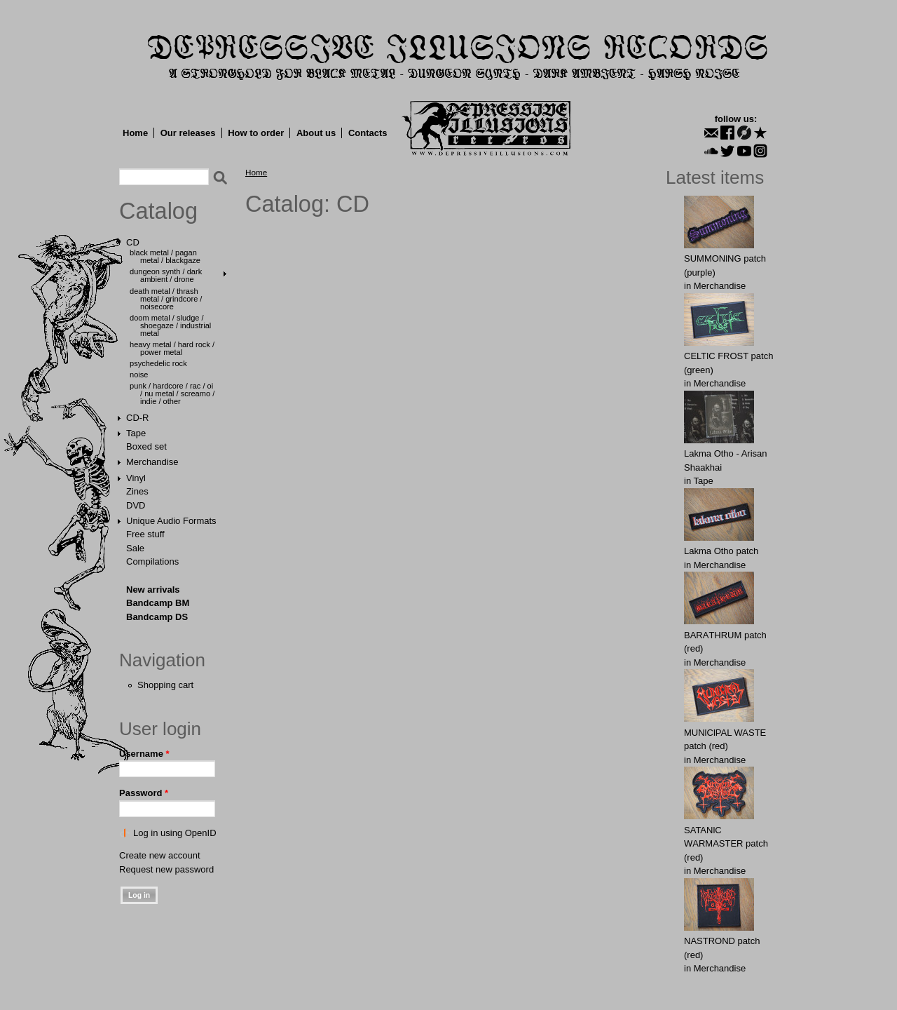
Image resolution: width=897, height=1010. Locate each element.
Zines (137, 491)
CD (132, 242)
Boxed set (146, 446)
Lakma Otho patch (721, 551)
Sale (135, 548)
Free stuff (145, 534)
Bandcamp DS (157, 617)
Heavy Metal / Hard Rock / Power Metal (172, 348)
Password (143, 793)
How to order (256, 133)
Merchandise (152, 462)
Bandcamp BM (157, 603)
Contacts (368, 133)
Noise (139, 374)
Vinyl (136, 478)
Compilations (152, 561)
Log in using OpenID (175, 833)
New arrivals (153, 589)
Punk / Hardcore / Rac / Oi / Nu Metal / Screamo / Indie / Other (172, 393)
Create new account (159, 855)
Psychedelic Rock (158, 363)
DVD (135, 505)
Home (135, 133)
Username (144, 753)
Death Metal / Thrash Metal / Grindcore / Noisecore (166, 299)
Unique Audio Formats (171, 521)
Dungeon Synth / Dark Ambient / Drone (166, 275)
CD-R (137, 417)
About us (316, 133)
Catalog (158, 211)
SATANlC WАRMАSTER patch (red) (726, 844)
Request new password (166, 869)
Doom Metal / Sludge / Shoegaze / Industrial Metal (170, 325)
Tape (136, 433)
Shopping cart (165, 685)
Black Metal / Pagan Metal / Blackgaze (165, 256)
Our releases (188, 133)
